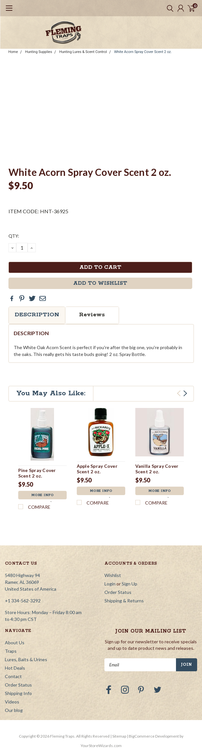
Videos (12, 701)
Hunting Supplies (38, 52)
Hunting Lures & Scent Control (83, 52)
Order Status (117, 592)
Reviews (92, 314)
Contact (13, 676)
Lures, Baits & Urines (26, 659)
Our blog (14, 710)
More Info (42, 495)
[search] (168, 8)
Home (13, 52)
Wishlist (112, 575)
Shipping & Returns (124, 600)
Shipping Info (18, 693)
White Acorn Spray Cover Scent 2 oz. (143, 52)
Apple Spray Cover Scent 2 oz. (97, 469)
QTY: (13, 236)
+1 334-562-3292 (23, 600)
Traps (11, 651)
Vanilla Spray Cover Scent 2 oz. (157, 469)
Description (37, 314)
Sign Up (129, 583)
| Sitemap (118, 736)
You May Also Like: (51, 393)
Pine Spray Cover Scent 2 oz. (37, 473)
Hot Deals (15, 668)
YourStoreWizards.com (101, 745)
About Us (14, 642)
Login (109, 583)
